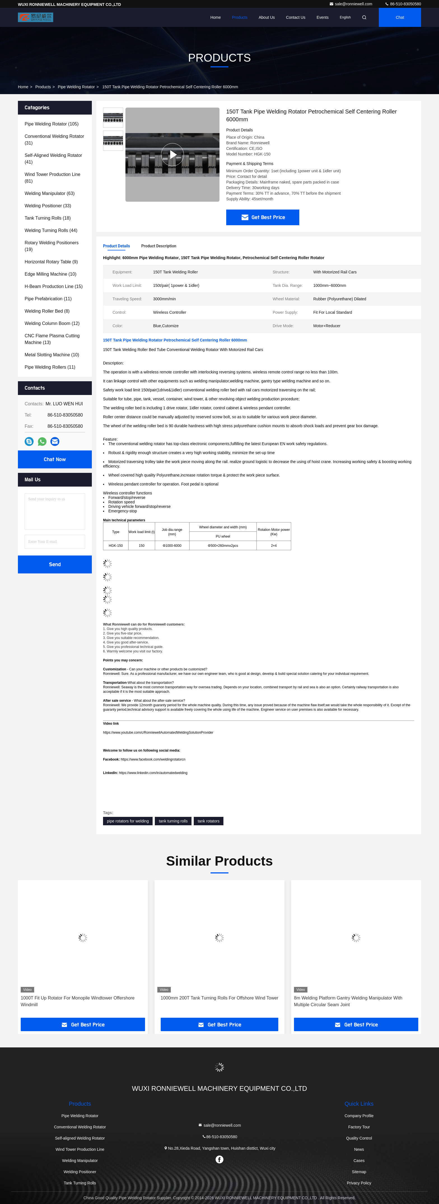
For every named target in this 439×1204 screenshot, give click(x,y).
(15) (54, 286)
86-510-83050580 (403, 4)
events (323, 17)
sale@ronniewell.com (351, 4)
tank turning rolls (173, 821)
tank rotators (209, 821)
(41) (53, 158)
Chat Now (55, 459)
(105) (52, 124)
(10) (50, 274)
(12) (52, 323)
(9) (51, 261)
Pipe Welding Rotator (76, 87)
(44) (51, 230)
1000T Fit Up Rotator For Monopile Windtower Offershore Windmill (78, 1001)
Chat (400, 17)
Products (239, 17)
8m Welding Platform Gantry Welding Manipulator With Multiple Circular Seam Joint (348, 1001)
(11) (48, 298)
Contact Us (295, 17)
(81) (52, 177)
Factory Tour (359, 1127)
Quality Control (359, 1138)
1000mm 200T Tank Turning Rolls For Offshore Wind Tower (219, 998)
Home (215, 17)
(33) (48, 205)
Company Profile (359, 1116)
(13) (52, 339)
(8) (47, 311)
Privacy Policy (359, 1183)
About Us (267, 17)
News (359, 1149)
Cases (359, 1160)
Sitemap (359, 1172)
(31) (54, 139)
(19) (52, 246)
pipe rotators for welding (128, 821)
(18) (48, 218)
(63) (49, 193)
